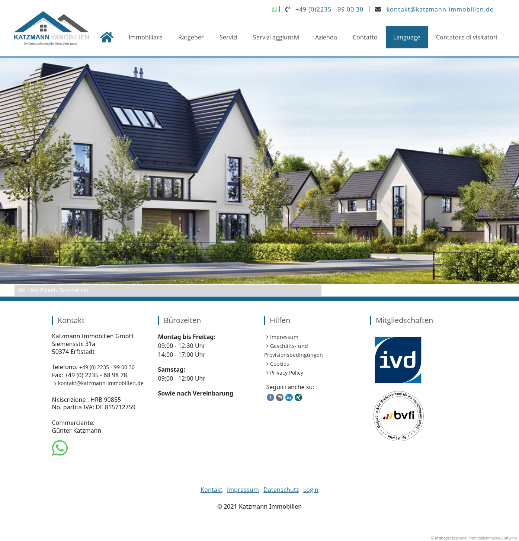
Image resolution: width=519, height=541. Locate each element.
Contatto (365, 37)
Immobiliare (146, 37)
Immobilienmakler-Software (492, 538)
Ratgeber (191, 37)
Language (406, 37)
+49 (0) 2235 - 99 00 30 (107, 367)
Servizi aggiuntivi (276, 37)
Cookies (279, 363)
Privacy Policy (286, 372)
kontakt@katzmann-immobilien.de (440, 9)
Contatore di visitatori (466, 37)
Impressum (284, 336)
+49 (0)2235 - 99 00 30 (329, 9)
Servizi (228, 37)
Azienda (326, 37)
